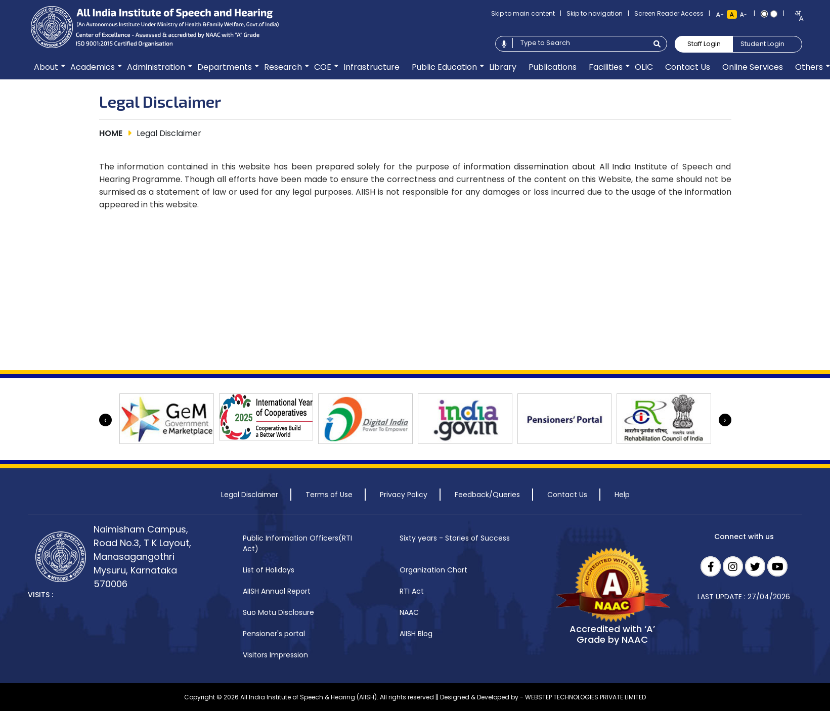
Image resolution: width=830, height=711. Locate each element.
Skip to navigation (594, 13)
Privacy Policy (403, 495)
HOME (110, 133)
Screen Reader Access (669, 13)
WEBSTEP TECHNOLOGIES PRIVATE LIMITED (585, 697)
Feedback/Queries (487, 495)
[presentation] (105, 420)
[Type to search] (579, 43)
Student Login (762, 44)
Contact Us (567, 495)
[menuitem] (46, 67)
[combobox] (796, 16)
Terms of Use (329, 495)
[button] (46, 67)
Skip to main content (523, 13)
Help (622, 495)
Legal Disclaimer (249, 495)
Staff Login (704, 44)
